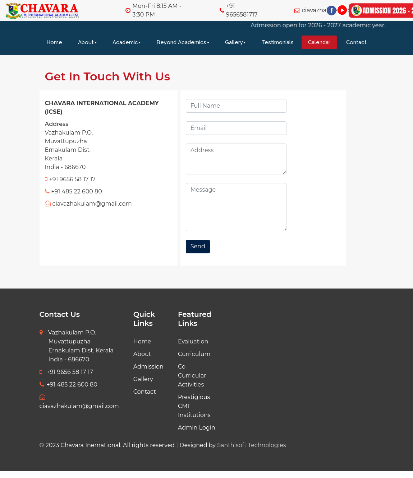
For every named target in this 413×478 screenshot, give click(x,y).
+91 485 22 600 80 (68, 384)
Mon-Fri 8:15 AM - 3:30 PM (157, 10)
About (142, 354)
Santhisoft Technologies (251, 445)
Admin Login (196, 427)
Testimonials (277, 42)
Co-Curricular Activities (192, 375)
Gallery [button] (234, 42)
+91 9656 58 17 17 (66, 372)
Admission (148, 366)
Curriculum (194, 354)
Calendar (319, 42)
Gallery (143, 379)
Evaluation (193, 341)
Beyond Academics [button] (181, 42)
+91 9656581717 (242, 10)
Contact (356, 42)
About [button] (86, 42)
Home (54, 42)
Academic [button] (125, 42)
